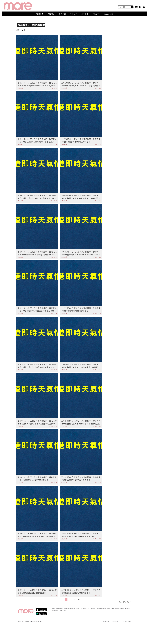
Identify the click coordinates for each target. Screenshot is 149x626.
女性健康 (84, 14)
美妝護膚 (39, 14)
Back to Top (125, 602)
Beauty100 (108, 14)
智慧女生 (73, 14)
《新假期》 (85, 608)
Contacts (106, 621)
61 (79, 599)
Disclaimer (115, 621)
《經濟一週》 (62, 611)
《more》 (118, 608)
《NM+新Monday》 (102, 608)
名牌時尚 (51, 14)
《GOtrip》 (92, 608)
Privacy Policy (126, 621)
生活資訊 (95, 14)
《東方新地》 (111, 608)
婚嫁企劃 (62, 14)
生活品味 (20, 88)
